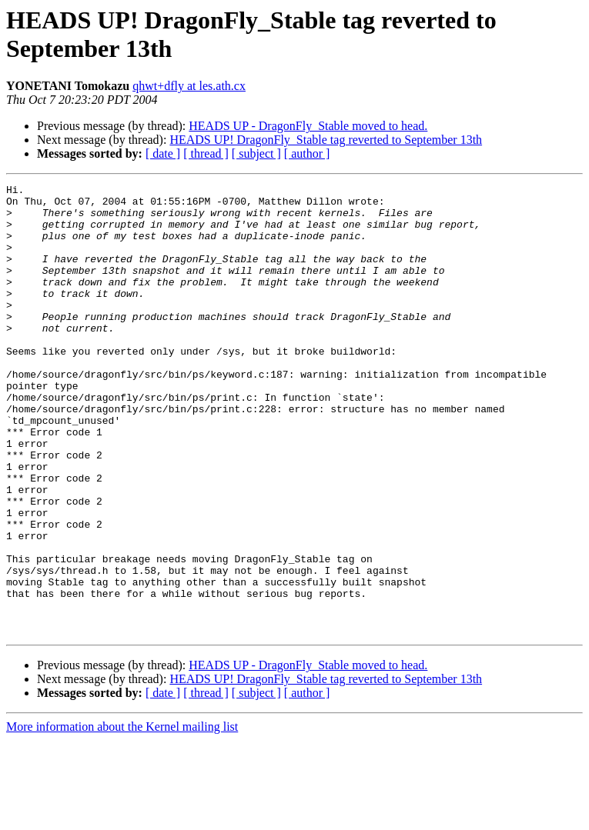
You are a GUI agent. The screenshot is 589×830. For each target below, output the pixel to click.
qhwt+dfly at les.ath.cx (189, 85)
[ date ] (163, 153)
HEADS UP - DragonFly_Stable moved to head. (308, 125)
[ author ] (307, 153)
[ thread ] (206, 153)
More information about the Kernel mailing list (122, 816)
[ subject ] (256, 153)
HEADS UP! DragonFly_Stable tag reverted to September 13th (325, 139)
